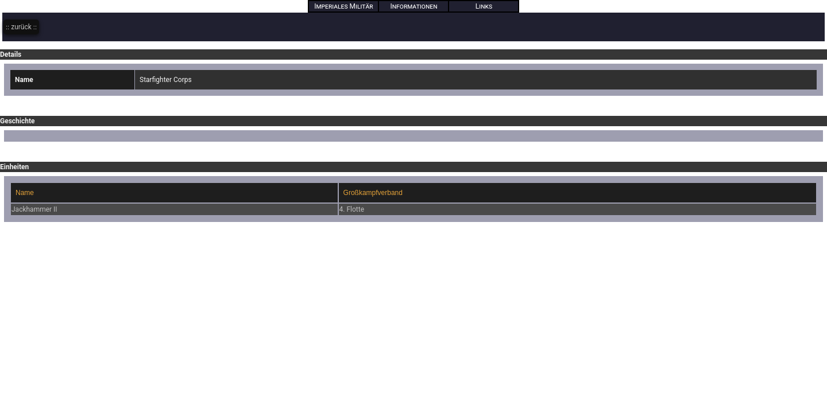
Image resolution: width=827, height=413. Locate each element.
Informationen (414, 6)
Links (484, 6)
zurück (21, 27)
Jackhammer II (34, 209)
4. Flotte (352, 209)
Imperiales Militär (343, 6)
